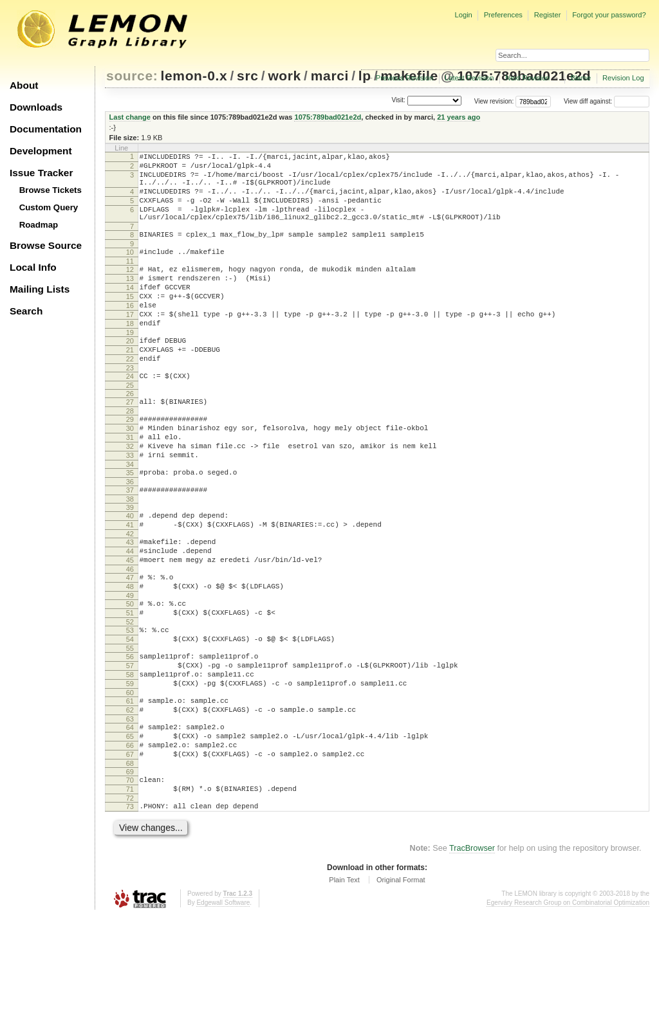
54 (130, 714)
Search (26, 310)
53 (130, 703)
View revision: (494, 101)
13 (130, 300)
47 (130, 643)
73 (130, 907)
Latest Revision (469, 78)
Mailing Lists (40, 289)
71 (130, 887)
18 (130, 354)
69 (130, 868)
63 (130, 808)
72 (130, 898)
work (284, 75)
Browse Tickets (50, 190)
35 (130, 525)
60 (130, 777)
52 (130, 695)
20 (130, 373)
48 (130, 654)
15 (130, 321)
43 (130, 602)
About (24, 85)
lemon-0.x (194, 75)
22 (130, 395)
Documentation (46, 128)
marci (330, 75)
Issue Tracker (41, 172)
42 (130, 593)
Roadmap (39, 225)
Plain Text (344, 982)
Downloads (36, 107)
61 (130, 786)
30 (130, 473)
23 (130, 406)
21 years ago (458, 117)
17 (130, 343)
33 (130, 505)
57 (130, 745)
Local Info (33, 267)
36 (130, 536)
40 (130, 572)
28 (130, 453)
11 (130, 280)
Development (41, 150)
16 (130, 332)
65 (130, 827)
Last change (130, 117)
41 (130, 582)
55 (130, 725)
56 (130, 734)
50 (130, 673)
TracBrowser (472, 950)
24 (130, 415)
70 (130, 876)
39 (130, 563)
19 (130, 365)
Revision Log (623, 78)
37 (130, 544)
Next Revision (527, 78)
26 (130, 434)
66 (130, 838)
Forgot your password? (608, 15)
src (247, 75)
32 (130, 494)
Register (547, 15)
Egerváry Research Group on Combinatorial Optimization (568, 1004)
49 (130, 665)
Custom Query (49, 207)
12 (130, 289)
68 (130, 860)
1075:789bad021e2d (327, 117)
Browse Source (46, 245)
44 (130, 613)
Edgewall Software (223, 1004)
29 (130, 462)
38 (130, 555)
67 (130, 849)
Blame (580, 78)
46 (130, 635)
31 (130, 483)
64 (130, 816)
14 (130, 310)
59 (130, 766)
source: (132, 75)
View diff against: (606, 101)
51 (130, 684)
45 (130, 624)
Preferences (503, 15)
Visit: (398, 100)
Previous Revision (405, 78)
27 (130, 442)
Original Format (400, 982)
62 (130, 797)
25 (130, 426)
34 (130, 516)
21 (130, 384)
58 (130, 755)
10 (130, 269)
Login (463, 15)
